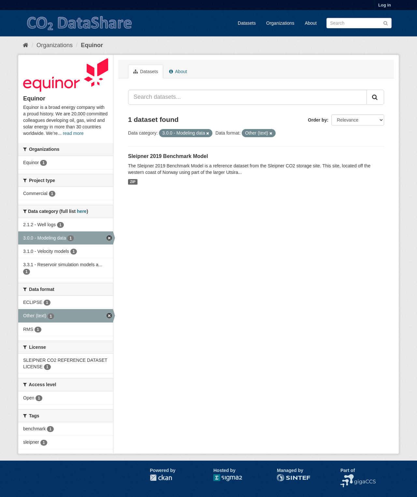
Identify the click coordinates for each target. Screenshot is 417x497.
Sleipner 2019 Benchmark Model (168, 156)
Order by (317, 120)
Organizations (280, 23)
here (82, 211)
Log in (384, 5)
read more (73, 133)
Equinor (92, 45)
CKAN (161, 477)
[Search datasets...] (247, 97)
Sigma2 (232, 477)
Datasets (247, 23)
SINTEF (285, 477)
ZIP (132, 182)
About (311, 23)
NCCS (346, 477)
